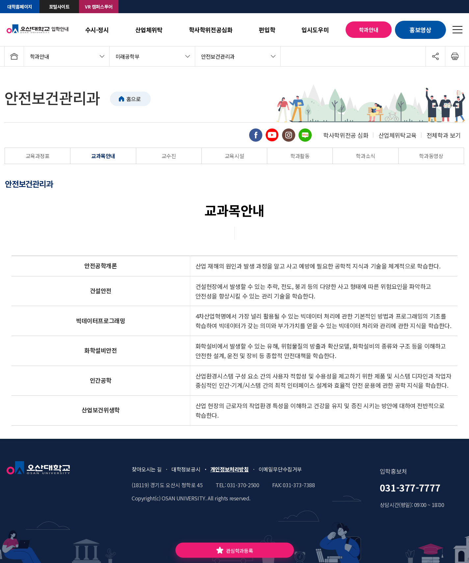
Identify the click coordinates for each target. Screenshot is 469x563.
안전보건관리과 (218, 56)
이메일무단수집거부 (280, 469)
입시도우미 (315, 29)
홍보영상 (420, 29)
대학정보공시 (185, 469)
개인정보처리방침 (229, 469)
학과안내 (368, 30)
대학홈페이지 (19, 6)
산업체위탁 (149, 29)
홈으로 (133, 99)
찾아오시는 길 (147, 469)
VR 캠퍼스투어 (99, 6)
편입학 (267, 29)
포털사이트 (59, 6)
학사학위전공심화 (211, 29)
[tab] (35, 183)
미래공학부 (128, 56)
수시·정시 (97, 29)
